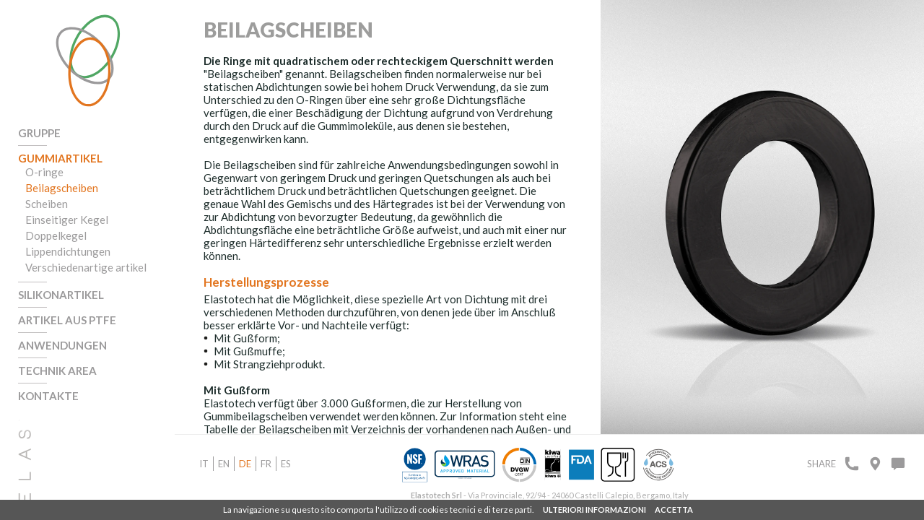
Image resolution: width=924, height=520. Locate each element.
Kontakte (48, 396)
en (224, 463)
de (245, 463)
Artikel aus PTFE (67, 320)
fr (266, 463)
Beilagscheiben (61, 188)
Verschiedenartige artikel (86, 267)
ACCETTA (674, 509)
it (204, 463)
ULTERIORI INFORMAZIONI (594, 509)
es (286, 463)
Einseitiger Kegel (66, 219)
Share (821, 463)
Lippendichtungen (67, 251)
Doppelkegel (56, 235)
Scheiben (46, 203)
